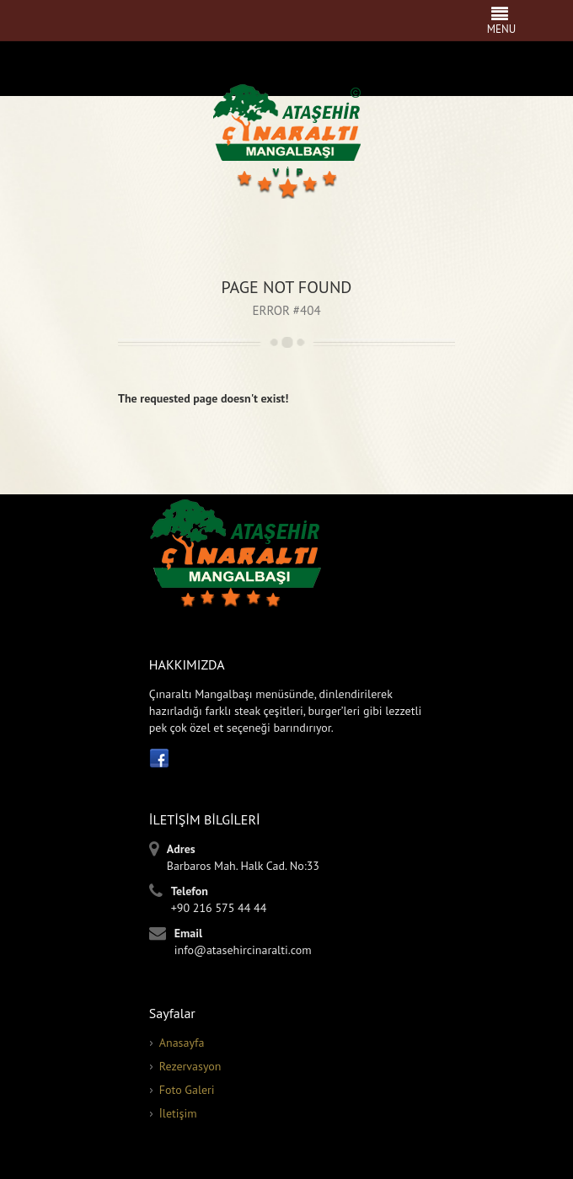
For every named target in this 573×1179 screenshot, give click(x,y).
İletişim (178, 1113)
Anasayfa (182, 1042)
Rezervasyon (190, 1066)
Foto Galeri (187, 1089)
